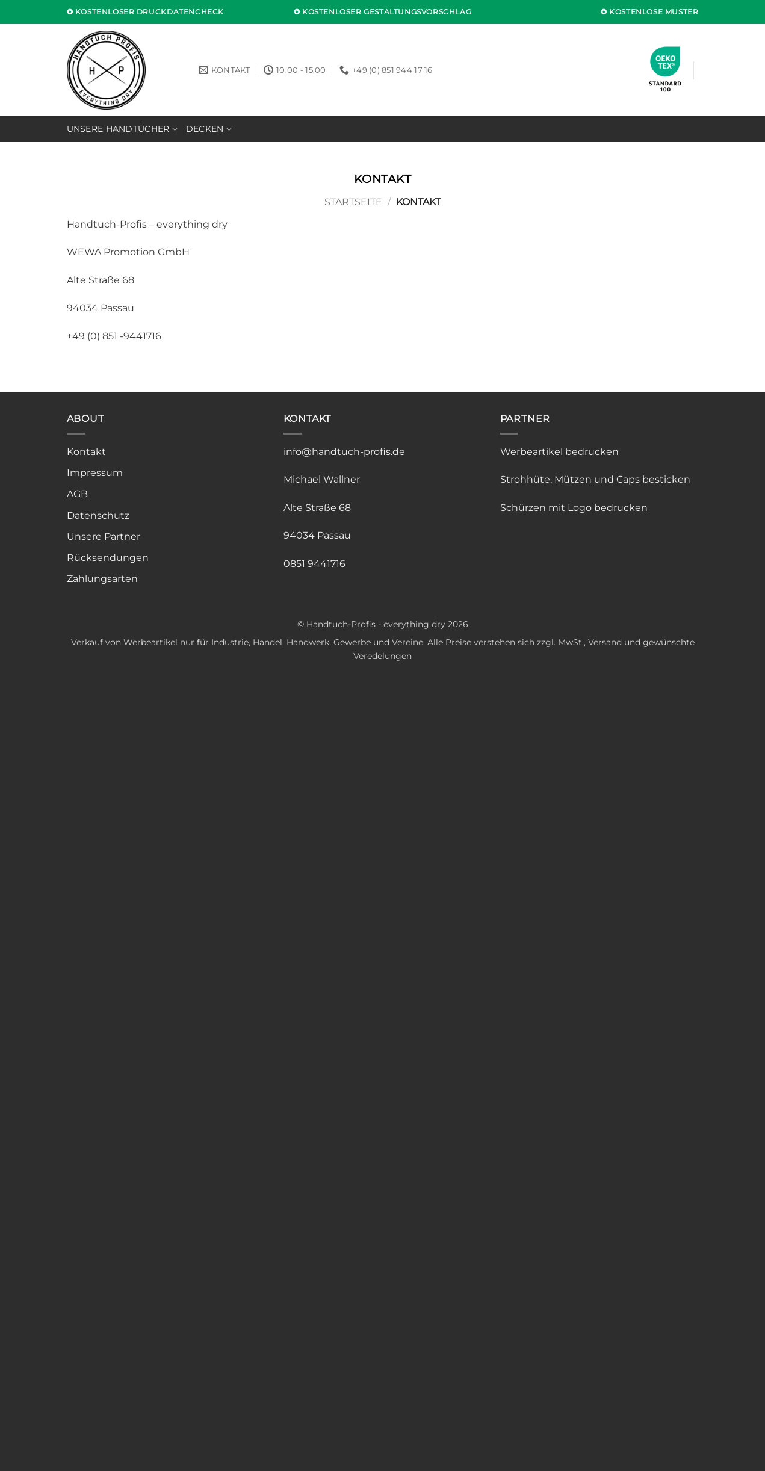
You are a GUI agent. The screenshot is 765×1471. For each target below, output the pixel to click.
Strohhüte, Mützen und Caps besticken (595, 479)
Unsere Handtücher (122, 129)
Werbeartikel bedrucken (559, 451)
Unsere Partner (103, 536)
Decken (209, 129)
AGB (77, 494)
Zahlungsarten (102, 578)
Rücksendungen (108, 557)
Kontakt (86, 451)
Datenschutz (98, 515)
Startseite (353, 202)
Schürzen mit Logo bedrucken (574, 507)
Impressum (95, 472)
